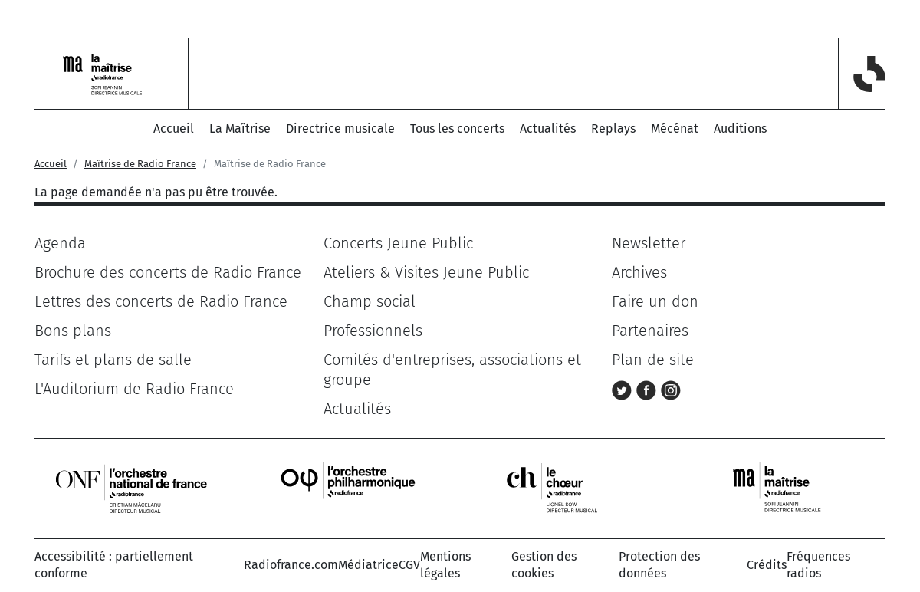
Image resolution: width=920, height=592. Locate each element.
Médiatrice (368, 564)
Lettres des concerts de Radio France (161, 301)
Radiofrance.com (291, 564)
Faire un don (655, 301)
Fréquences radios (818, 564)
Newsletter (648, 243)
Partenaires (650, 330)
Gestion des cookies (544, 564)
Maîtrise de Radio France (140, 163)
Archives (639, 272)
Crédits (767, 564)
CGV (409, 564)
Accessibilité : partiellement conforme (113, 564)
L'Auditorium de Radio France (134, 389)
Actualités (548, 128)
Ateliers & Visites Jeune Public (426, 272)
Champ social (370, 301)
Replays (613, 128)
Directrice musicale (340, 128)
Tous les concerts (457, 128)
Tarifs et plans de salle (113, 359)
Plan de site (653, 359)
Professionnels (373, 330)
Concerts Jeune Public (398, 243)
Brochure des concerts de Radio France (167, 272)
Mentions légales (445, 564)
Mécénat (674, 128)
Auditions (740, 128)
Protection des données (659, 564)
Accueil (173, 128)
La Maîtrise (240, 128)
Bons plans (72, 330)
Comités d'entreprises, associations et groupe (452, 369)
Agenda (60, 243)
